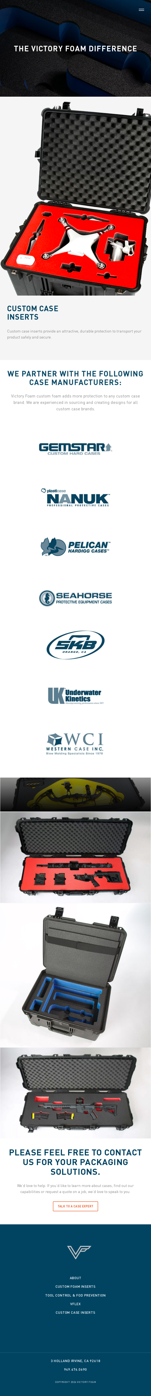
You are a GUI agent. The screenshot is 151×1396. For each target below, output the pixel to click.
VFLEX (75, 1304)
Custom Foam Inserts (75, 1286)
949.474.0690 (75, 1369)
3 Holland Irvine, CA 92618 (75, 1361)
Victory (75, 14)
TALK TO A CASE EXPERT (76, 1206)
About (75, 1278)
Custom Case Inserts (75, 1312)
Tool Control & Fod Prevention (75, 1295)
